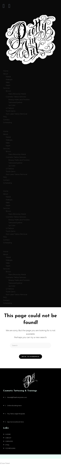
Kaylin (8, 85)
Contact (6, 120)
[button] (30, 126)
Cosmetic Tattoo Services (16, 97)
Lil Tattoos (10, 108)
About (5, 74)
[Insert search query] (30, 345)
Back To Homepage (30, 356)
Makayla (9, 79)
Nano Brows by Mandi (17, 94)
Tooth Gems (10, 111)
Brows (8, 91)
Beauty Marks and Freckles (19, 100)
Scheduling (7, 122)
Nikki (8, 82)
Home (5, 71)
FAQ (5, 117)
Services (6, 88)
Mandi (8, 77)
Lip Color (11, 105)
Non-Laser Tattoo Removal (16, 114)
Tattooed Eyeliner (15, 102)
